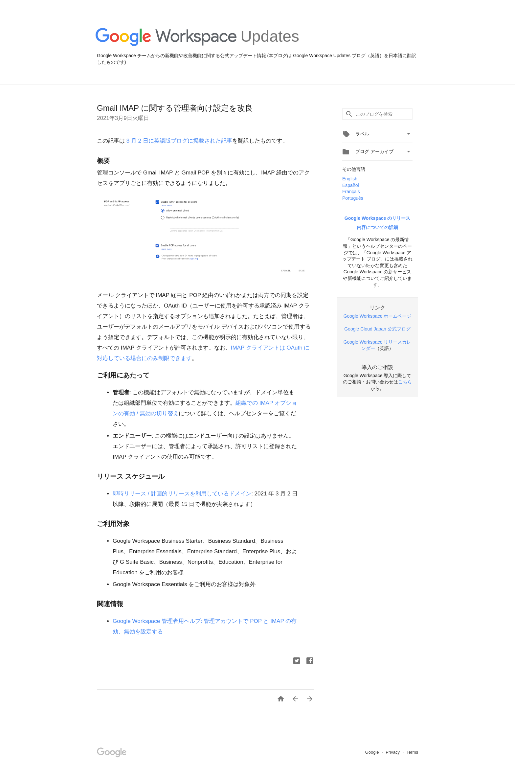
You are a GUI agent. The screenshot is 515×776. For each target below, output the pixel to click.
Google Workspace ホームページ (378, 316)
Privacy (393, 752)
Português (352, 198)
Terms (412, 752)
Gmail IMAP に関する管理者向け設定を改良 (175, 107)
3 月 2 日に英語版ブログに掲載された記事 (178, 141)
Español (350, 185)
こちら (405, 381)
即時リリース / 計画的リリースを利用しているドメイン (182, 494)
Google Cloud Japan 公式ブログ (377, 328)
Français (351, 191)
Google (372, 752)
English (349, 178)
